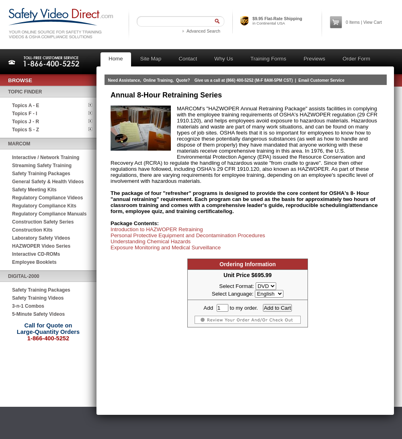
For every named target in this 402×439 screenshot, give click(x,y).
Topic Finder (25, 92)
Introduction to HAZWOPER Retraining (157, 229)
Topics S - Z (25, 130)
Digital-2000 (23, 276)
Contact (187, 59)
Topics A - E (25, 105)
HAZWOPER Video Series (41, 246)
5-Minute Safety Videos (38, 314)
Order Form (356, 59)
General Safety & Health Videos (48, 181)
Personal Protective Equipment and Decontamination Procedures (188, 235)
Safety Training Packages (41, 173)
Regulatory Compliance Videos (47, 198)
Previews (314, 59)
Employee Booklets (34, 262)
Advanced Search (203, 31)
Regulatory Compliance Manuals (49, 214)
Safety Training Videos (38, 298)
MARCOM (19, 144)
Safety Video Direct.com (60, 23)
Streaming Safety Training (42, 165)
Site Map (151, 59)
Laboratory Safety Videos (41, 238)
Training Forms (268, 59)
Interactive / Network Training (45, 157)
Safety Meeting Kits (34, 190)
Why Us (223, 59)
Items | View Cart (364, 22)
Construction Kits (32, 230)
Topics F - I (24, 113)
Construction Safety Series (43, 222)
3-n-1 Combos (28, 306)
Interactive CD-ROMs (36, 254)
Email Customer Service (321, 80)
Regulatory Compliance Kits (44, 206)
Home (116, 59)
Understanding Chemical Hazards (151, 241)
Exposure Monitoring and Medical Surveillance (166, 247)
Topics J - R (25, 121)
